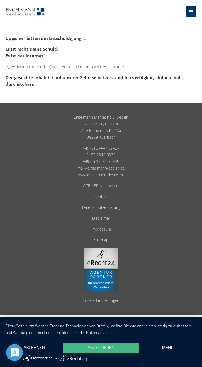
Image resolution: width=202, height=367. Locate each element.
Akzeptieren (101, 347)
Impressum (101, 229)
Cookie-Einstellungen (101, 300)
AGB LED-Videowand (101, 185)
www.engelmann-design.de (101, 174)
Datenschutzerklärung (101, 207)
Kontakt (101, 196)
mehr (168, 347)
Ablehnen (34, 347)
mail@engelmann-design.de (101, 168)
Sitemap (101, 240)
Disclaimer (101, 218)
